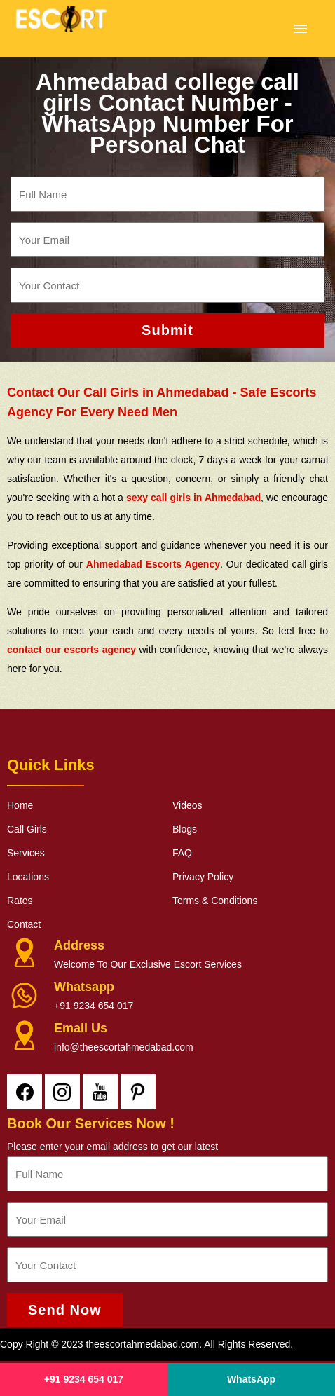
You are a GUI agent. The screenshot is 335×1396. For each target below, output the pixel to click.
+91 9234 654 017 (93, 1005)
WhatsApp (251, 1379)
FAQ (182, 852)
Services (26, 852)
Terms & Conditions (214, 900)
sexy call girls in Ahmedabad (193, 497)
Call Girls (27, 829)
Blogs (184, 829)
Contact (24, 924)
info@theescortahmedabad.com (123, 1047)
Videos (187, 805)
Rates (20, 900)
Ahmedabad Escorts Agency (153, 564)
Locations (28, 876)
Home (20, 805)
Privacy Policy (202, 876)
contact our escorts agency (71, 649)
